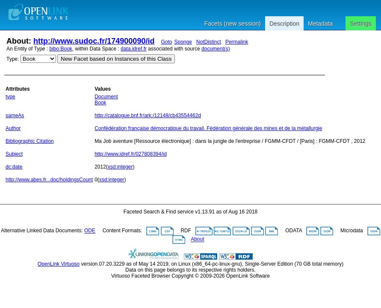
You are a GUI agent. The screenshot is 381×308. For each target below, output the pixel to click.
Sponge (183, 42)
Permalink (236, 42)
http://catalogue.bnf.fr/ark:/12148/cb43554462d (148, 115)
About (197, 240)
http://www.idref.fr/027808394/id (131, 154)
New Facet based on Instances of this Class (116, 59)
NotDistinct (208, 42)
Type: (12, 59)
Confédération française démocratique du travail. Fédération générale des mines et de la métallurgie (208, 128)
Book (100, 103)
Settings (361, 23)
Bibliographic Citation (30, 141)
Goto (166, 42)
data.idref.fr (134, 49)
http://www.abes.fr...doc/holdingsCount (49, 180)
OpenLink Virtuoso (59, 264)
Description (284, 23)
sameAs (15, 115)
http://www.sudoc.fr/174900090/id (93, 41)
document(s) (215, 49)
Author (13, 128)
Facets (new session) (232, 23)
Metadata (320, 23)
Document (106, 97)
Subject (14, 154)
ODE (89, 231)
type (10, 97)
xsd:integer (120, 167)
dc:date (14, 167)
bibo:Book (61, 49)
